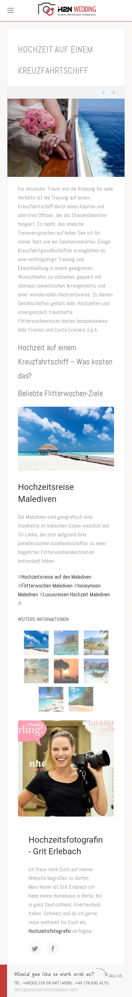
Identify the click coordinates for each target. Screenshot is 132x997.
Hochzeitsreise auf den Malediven (56, 576)
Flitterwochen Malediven (47, 585)
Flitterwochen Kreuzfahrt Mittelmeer (113, 92)
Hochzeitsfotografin (50, 931)
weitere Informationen (43, 619)
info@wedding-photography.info (46, 990)
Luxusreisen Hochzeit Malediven (76, 594)
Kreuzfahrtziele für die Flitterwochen (103, 92)
